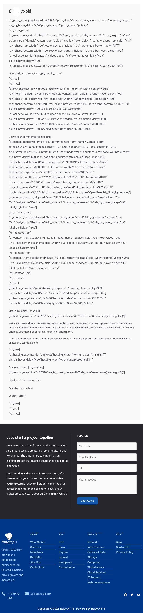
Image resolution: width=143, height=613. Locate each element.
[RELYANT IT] (17, 15)
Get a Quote (87, 501)
